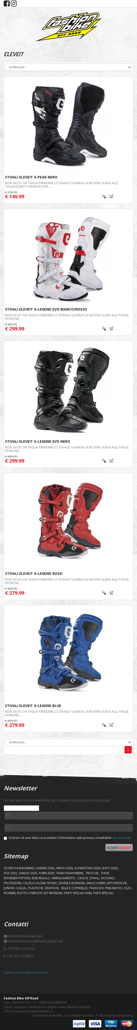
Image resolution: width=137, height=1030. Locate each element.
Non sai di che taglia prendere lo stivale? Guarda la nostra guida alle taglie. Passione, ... (67, 317)
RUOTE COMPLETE (29, 893)
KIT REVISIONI (53, 893)
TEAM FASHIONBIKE (70, 873)
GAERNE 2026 (44, 868)
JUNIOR (9, 888)
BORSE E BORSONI (72, 883)
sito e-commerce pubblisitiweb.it (28, 1011)
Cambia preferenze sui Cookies (26, 972)
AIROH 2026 (64, 868)
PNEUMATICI (114, 888)
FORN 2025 (47, 873)
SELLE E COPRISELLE (74, 888)
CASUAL (21, 888)
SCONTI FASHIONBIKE (19, 868)
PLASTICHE (35, 888)
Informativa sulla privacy (116, 1015)
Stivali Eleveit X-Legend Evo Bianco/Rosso (46, 309)
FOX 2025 (10, 873)
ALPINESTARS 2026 (87, 868)
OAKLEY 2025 (28, 873)
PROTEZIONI (12, 883)
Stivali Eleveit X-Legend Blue (33, 705)
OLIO (127, 888)
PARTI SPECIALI (103, 893)
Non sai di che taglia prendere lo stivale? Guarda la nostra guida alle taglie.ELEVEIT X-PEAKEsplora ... (61, 184)
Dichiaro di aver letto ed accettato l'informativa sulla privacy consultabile (67, 838)
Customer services (81, 1015)
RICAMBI (9, 893)
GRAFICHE (52, 888)
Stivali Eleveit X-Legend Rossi (33, 573)
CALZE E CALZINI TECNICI (40, 883)
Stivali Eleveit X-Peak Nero (31, 177)
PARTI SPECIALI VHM (78, 893)
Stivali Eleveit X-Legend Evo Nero (37, 441)
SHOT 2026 (110, 868)
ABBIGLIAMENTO (63, 878)
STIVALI (94, 878)
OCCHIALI (108, 878)
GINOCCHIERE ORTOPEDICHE (106, 883)
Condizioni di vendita (48, 1015)
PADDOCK (96, 888)
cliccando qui (121, 838)
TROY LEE (92, 873)
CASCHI (82, 878)
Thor (105, 873)
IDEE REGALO (41, 878)
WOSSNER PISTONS (17, 878)
